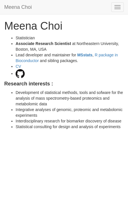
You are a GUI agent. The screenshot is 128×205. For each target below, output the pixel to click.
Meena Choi (18, 7)
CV (18, 66)
